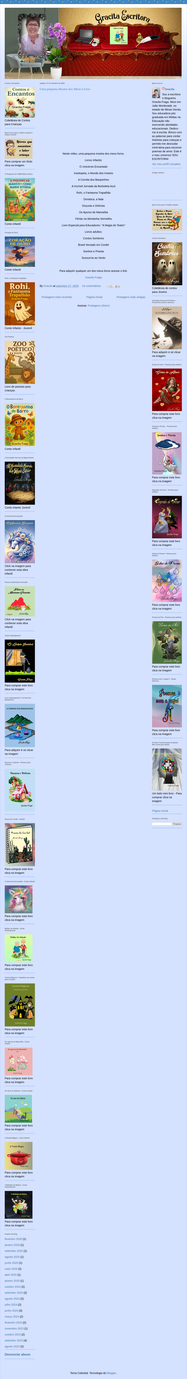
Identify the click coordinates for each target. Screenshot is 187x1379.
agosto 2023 (12, 1346)
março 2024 (12, 1316)
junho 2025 (11, 1262)
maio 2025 (11, 1268)
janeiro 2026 (12, 1244)
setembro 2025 (14, 1250)
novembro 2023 (14, 1328)
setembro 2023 (14, 1340)
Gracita (169, 89)
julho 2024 (11, 1304)
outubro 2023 (13, 1334)
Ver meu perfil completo (166, 164)
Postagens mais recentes (57, 297)
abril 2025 (11, 1274)
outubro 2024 (13, 1286)
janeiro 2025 (12, 1280)
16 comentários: (92, 285)
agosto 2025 (12, 1256)
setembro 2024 (14, 1292)
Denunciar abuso (17, 1354)
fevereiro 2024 (13, 1322)
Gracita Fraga (93, 277)
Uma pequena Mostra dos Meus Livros (65, 89)
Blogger (111, 1373)
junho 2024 (11, 1310)
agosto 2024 (12, 1298)
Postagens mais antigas (131, 297)
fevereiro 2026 (13, 1238)
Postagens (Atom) (99, 305)
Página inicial (94, 297)
